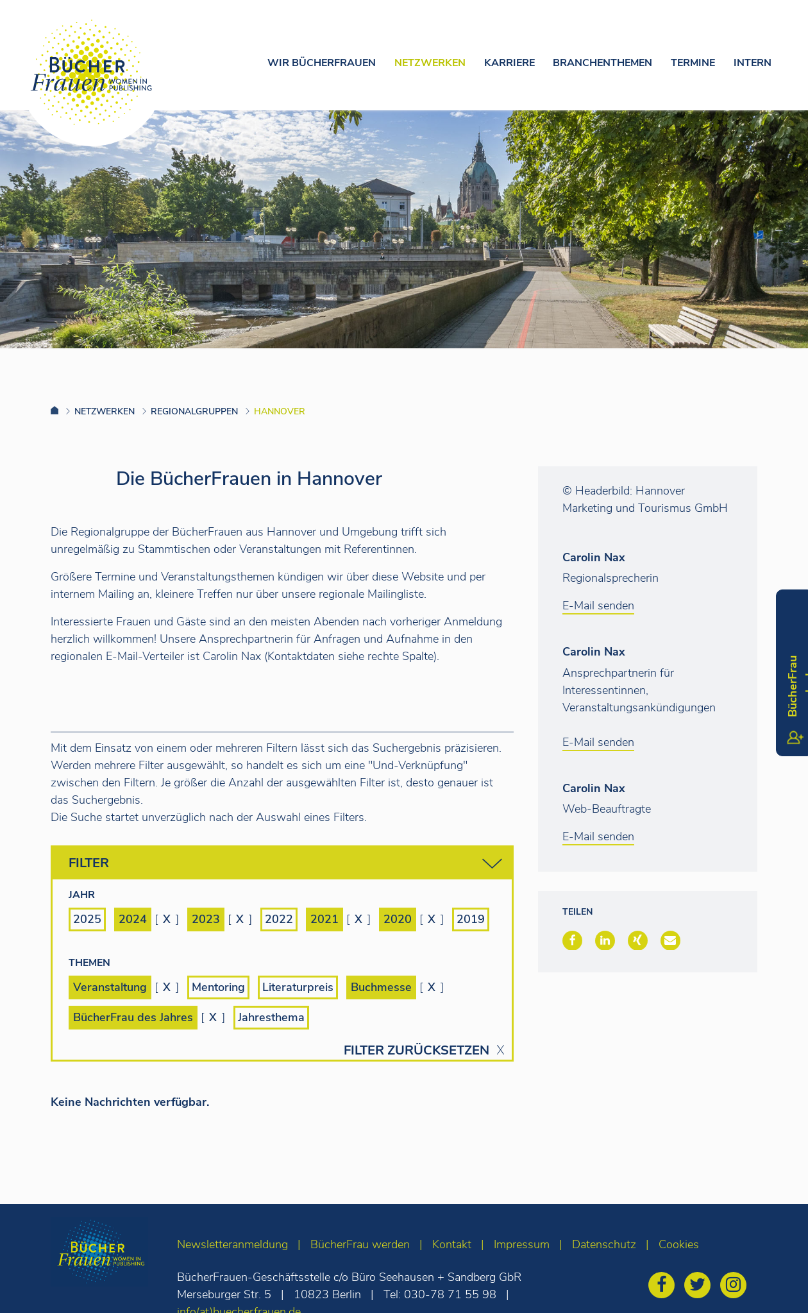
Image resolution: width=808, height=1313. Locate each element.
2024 (133, 919)
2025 (87, 919)
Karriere (509, 63)
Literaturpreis (297, 987)
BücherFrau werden (360, 1244)
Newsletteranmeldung (232, 1244)
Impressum (522, 1244)
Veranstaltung (110, 987)
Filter (285, 864)
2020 (397, 919)
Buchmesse (381, 987)
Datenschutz (604, 1244)
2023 (206, 919)
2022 (279, 919)
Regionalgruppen (194, 411)
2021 (324, 919)
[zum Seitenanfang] (773, 1286)
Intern (752, 63)
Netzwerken (430, 63)
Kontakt (451, 1244)
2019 (471, 919)
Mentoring (218, 987)
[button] (572, 940)
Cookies (679, 1244)
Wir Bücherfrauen (321, 63)
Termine (693, 63)
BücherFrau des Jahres (133, 1017)
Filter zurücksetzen (416, 1050)
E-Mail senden (598, 605)
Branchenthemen (602, 63)
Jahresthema (271, 1017)
